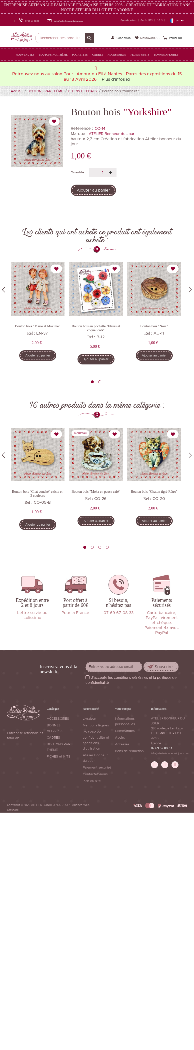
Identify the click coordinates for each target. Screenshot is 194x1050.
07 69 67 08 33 (161, 748)
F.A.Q (159, 20)
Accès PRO (146, 20)
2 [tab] (99, 381)
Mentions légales (96, 725)
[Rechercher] (64, 38)
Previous (3, 290)
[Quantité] (102, 172)
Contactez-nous (95, 774)
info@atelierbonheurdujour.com (169, 753)
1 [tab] (92, 381)
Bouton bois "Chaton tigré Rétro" (154, 491)
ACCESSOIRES (58, 718)
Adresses (122, 744)
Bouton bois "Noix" (154, 326)
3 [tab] (99, 547)
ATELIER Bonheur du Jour (111, 134)
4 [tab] (107, 547)
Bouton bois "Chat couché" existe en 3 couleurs (37, 493)
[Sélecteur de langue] (176, 20)
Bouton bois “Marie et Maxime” (37, 326)
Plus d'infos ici (116, 79)
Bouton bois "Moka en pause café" (96, 491)
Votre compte (123, 708)
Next (190, 290)
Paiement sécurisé (97, 767)
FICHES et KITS (58, 756)
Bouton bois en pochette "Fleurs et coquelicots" (96, 328)
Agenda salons (128, 20)
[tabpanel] (37, 315)
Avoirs (120, 737)
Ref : (31, 333)
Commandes (124, 731)
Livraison (89, 718)
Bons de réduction (129, 751)
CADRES (53, 737)
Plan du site (92, 781)
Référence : (82, 129)
